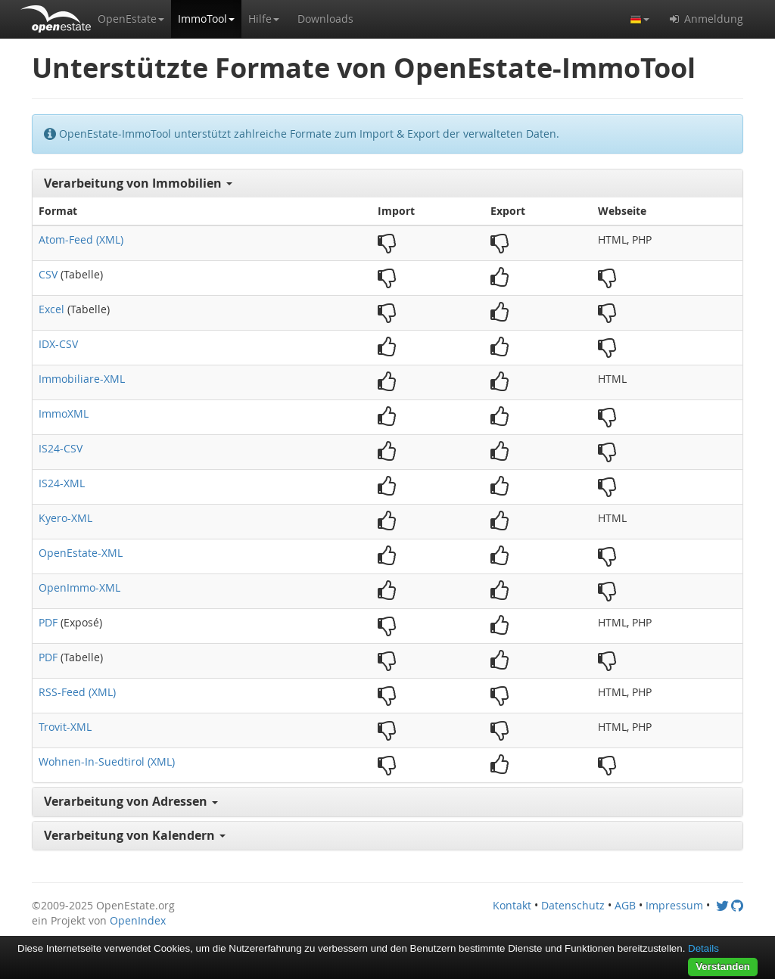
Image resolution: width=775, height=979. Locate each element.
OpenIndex (138, 920)
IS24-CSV (60, 448)
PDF (48, 622)
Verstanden (723, 966)
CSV (48, 274)
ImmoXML (64, 413)
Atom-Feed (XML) (81, 239)
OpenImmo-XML (79, 587)
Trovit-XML (65, 726)
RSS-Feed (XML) (77, 692)
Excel (51, 309)
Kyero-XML (65, 518)
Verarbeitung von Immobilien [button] (138, 183)
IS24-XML (62, 483)
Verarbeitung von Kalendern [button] (135, 835)
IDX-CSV (58, 344)
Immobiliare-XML (82, 378)
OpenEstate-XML (81, 552)
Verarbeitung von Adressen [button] (131, 801)
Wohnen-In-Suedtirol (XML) (107, 761)
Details (703, 948)
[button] (131, 19)
